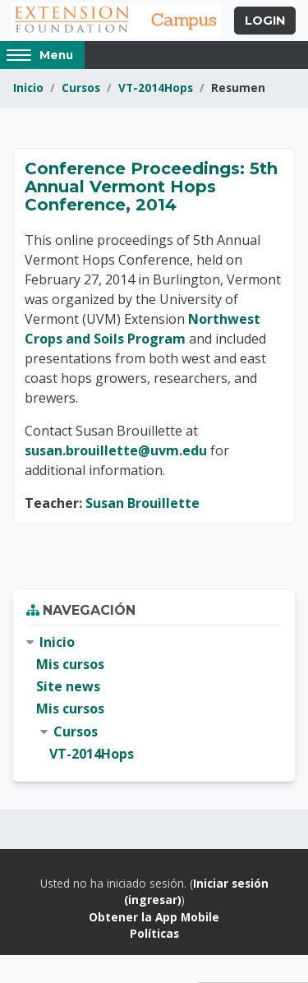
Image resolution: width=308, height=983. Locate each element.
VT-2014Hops (155, 87)
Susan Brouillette (142, 503)
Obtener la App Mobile (154, 917)
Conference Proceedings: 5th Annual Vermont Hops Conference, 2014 (151, 187)
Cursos (81, 87)
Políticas (154, 933)
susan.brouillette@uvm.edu (116, 450)
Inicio (28, 87)
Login (265, 20)
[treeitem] (154, 698)
